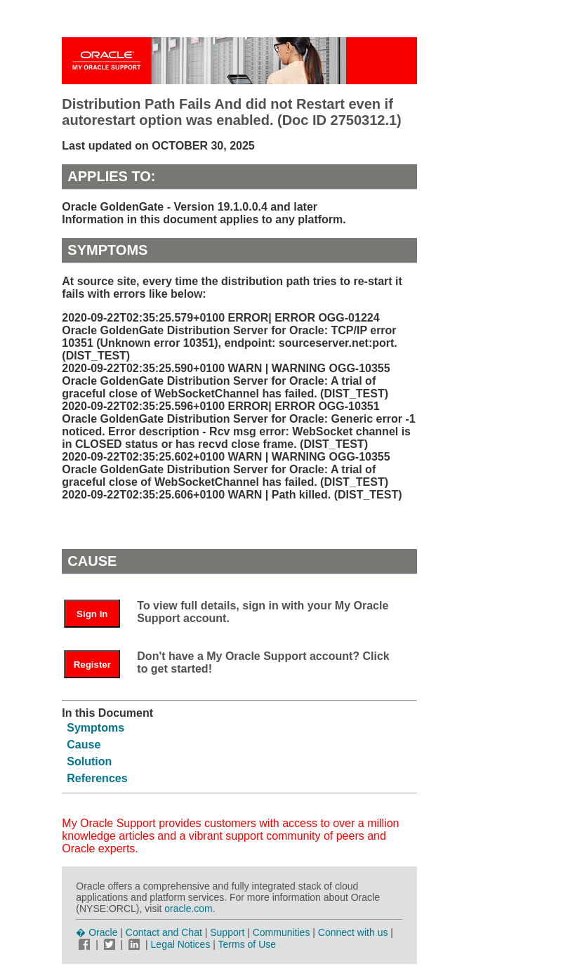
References (97, 778)
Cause (83, 745)
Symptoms (95, 728)
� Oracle (96, 932)
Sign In (92, 614)
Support (227, 932)
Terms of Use (247, 944)
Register (92, 664)
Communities (281, 932)
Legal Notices (181, 944)
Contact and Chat (164, 932)
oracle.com (188, 908)
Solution (89, 761)
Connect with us (354, 932)
